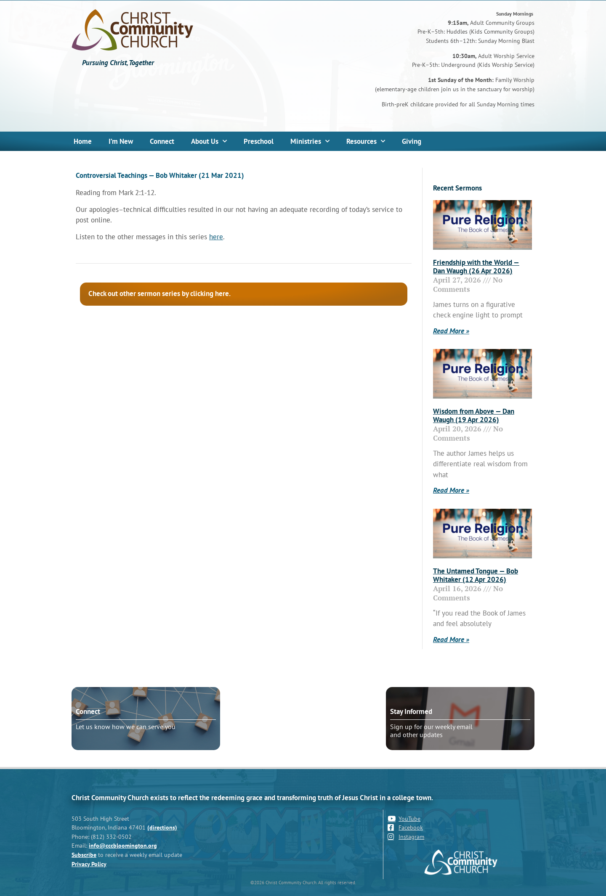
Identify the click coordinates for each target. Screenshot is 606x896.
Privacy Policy (89, 864)
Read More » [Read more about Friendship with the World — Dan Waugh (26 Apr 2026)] (451, 331)
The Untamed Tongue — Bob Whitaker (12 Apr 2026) (475, 575)
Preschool (259, 141)
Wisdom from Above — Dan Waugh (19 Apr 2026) (473, 415)
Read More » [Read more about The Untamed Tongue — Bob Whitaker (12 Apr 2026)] (451, 639)
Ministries (310, 141)
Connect (162, 141)
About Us (209, 141)
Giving (411, 141)
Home (83, 141)
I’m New (121, 141)
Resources (365, 141)
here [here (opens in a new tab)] (216, 236)
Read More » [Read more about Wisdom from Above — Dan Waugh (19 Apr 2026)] (451, 490)
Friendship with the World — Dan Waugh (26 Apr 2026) (476, 266)
